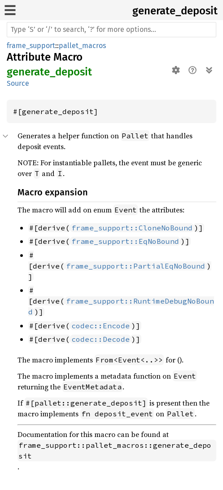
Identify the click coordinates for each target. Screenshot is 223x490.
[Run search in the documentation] (111, 29)
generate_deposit (175, 10)
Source (18, 83)
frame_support (31, 45)
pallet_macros (82, 45)
